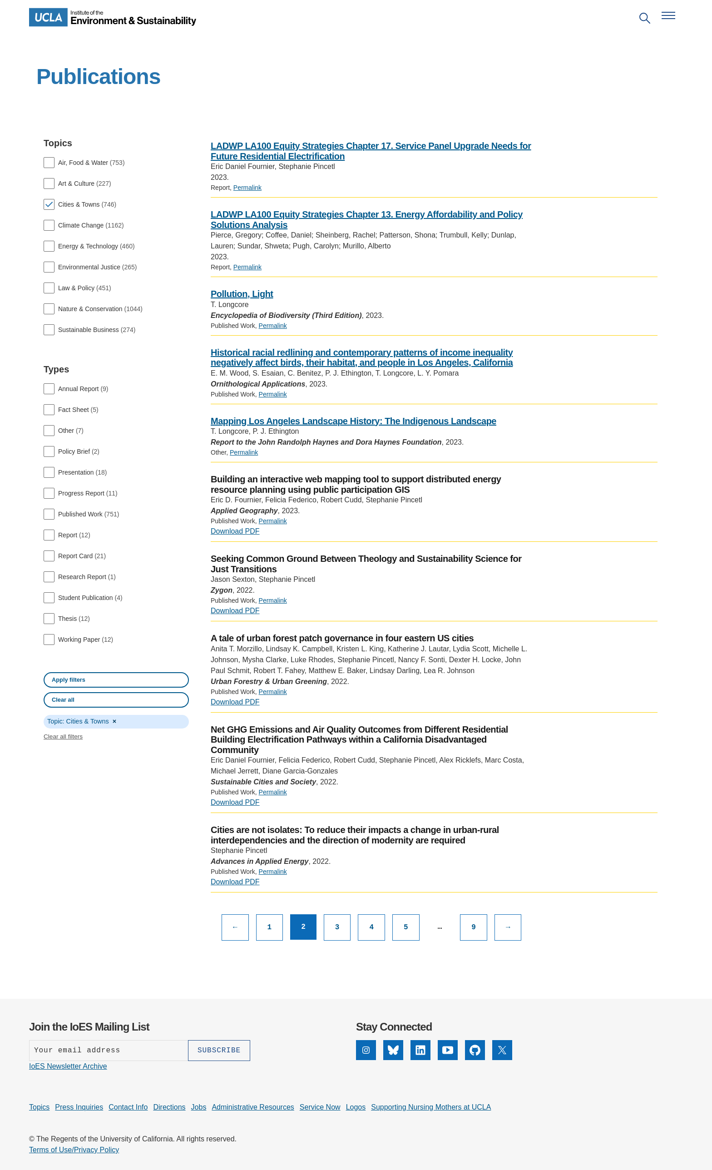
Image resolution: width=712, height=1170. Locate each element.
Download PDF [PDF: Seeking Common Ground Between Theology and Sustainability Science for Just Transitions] (235, 611)
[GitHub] (475, 1050)
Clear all (63, 699)
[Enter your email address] (108, 1050)
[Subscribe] (219, 1050)
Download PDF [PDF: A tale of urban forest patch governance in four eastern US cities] (235, 702)
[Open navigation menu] (668, 15)
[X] (502, 1050)
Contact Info (128, 1107)
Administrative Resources (253, 1107)
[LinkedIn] (420, 1050)
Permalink (247, 187)
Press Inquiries (79, 1107)
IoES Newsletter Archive (68, 1066)
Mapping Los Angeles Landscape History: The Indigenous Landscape (353, 421)
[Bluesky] (393, 1050)
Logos (356, 1107)
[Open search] (645, 20)
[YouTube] (448, 1050)
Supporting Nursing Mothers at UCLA (431, 1107)
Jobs (199, 1107)
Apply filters (68, 679)
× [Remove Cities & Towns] (114, 721)
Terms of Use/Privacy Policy (74, 1150)
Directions (169, 1107)
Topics (39, 1107)
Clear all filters (63, 736)
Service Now (320, 1107)
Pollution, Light (242, 294)
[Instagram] (366, 1050)
